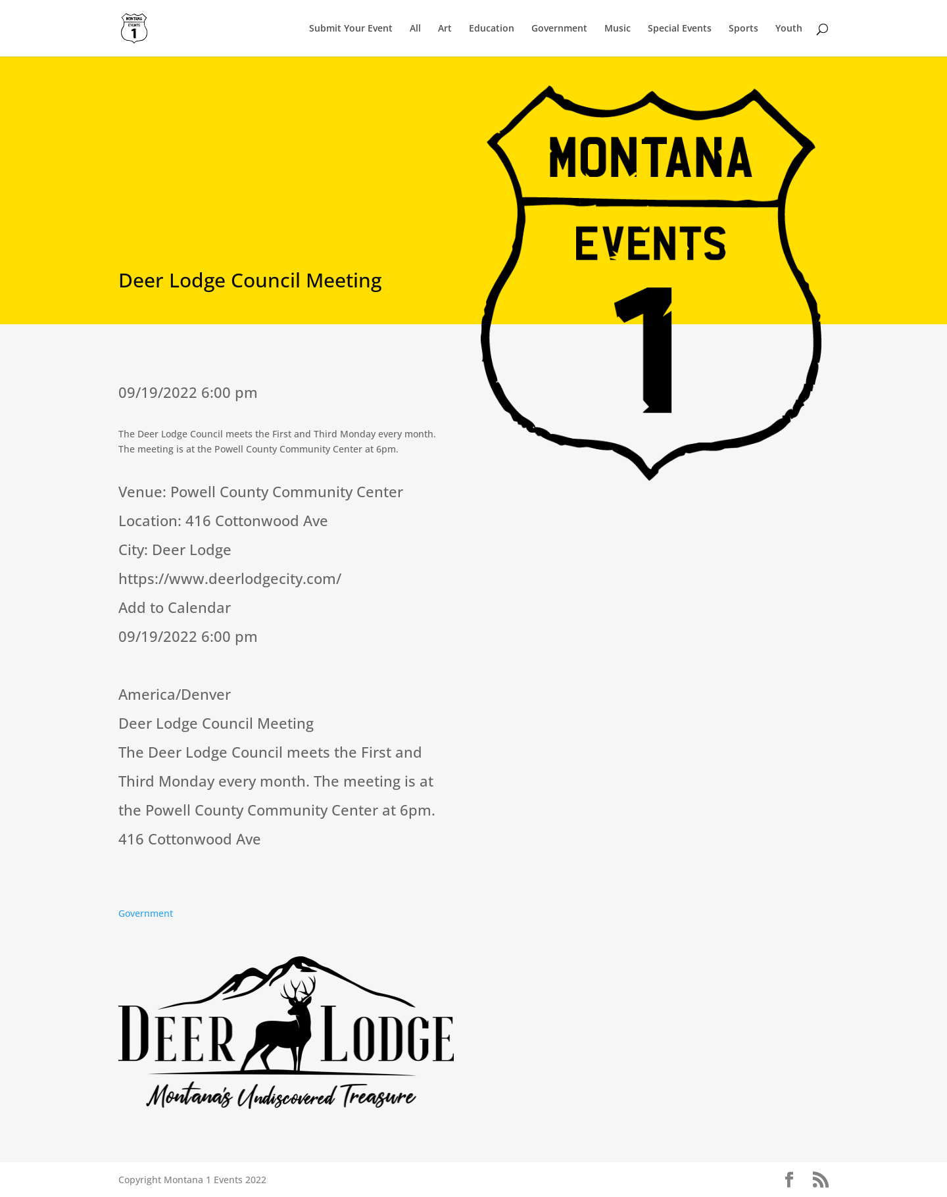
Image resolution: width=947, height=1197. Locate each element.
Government (559, 29)
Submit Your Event (351, 29)
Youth (788, 29)
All (415, 29)
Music (617, 29)
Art (445, 29)
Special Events (680, 29)
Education (491, 29)
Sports (743, 29)
